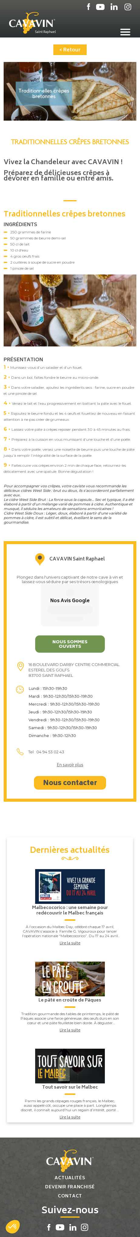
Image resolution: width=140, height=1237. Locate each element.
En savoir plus (70, 723)
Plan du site (48, 1226)
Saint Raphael (45, 32)
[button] (12, 1226)
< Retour (70, 50)
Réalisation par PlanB (84, 1226)
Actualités (70, 1136)
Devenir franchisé (70, 1145)
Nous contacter (70, 741)
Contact (70, 1154)
